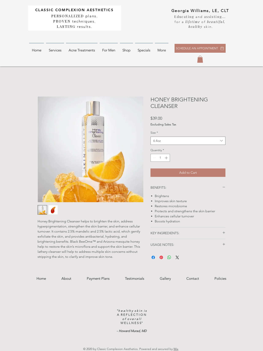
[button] (55, 48)
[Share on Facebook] (153, 257)
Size (154, 132)
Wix (176, 349)
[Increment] (166, 157)
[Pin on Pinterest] (161, 257)
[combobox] (187, 141)
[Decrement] (153, 157)
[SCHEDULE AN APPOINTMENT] (200, 48)
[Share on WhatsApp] (169, 257)
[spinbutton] (160, 157)
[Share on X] (177, 257)
